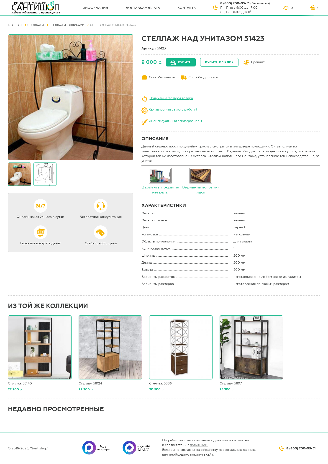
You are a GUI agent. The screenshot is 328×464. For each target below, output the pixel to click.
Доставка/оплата (143, 8)
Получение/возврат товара (171, 98)
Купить (184, 62)
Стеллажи (35, 25)
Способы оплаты (162, 77)
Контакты (187, 8)
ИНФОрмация (95, 8)
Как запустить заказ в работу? (173, 109)
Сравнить (258, 62)
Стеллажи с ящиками (66, 25)
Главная (15, 25)
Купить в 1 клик (219, 62)
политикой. (199, 445)
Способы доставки (203, 77)
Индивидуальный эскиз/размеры (175, 121)
